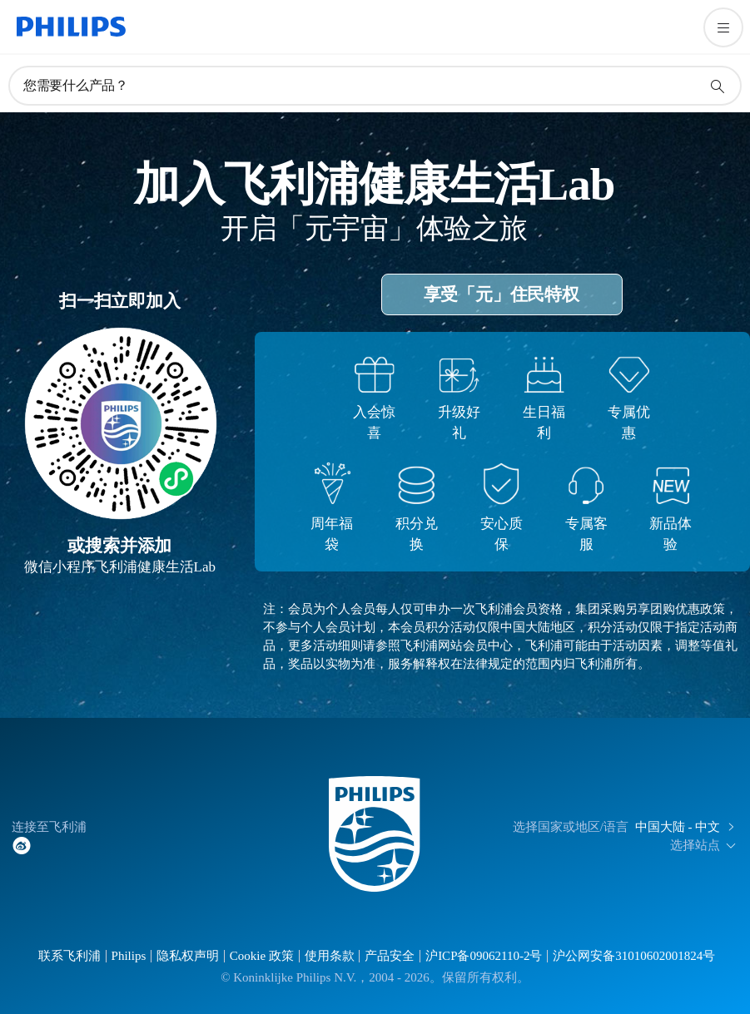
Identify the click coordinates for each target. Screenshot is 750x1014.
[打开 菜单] (723, 27)
